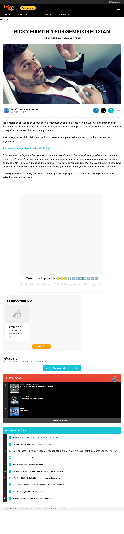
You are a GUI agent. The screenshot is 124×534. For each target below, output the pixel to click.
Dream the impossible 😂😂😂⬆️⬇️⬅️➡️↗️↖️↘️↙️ (62, 278)
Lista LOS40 (7, 14)
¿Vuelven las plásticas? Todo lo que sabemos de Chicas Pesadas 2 (38, 485)
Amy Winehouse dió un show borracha (28, 464)
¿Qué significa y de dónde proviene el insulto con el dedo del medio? (39, 471)
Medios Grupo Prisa (62, 522)
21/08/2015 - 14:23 (19, 112)
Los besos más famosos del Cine (25, 458)
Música (4, 19)
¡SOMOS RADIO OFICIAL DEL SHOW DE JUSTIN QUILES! (36, 437)
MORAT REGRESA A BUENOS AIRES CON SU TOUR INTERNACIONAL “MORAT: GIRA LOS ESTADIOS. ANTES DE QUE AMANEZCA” (65, 451)
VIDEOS (35, 14)
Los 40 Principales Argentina (24, 109)
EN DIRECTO (29, 8)
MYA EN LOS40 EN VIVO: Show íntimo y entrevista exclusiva (36, 478)
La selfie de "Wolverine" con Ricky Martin (15, 332)
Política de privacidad (16, 509)
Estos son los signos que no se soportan (28, 491)
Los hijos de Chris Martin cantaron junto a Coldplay (33, 444)
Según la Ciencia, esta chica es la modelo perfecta (32, 498)
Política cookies (28, 509)
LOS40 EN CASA (64, 14)
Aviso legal (6, 509)
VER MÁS (41, 346)
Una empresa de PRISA (62, 516)
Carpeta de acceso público (59, 509)
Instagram (8, 362)
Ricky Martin (22, 362)
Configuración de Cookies (42, 509)
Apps (33, 362)
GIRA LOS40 (48, 14)
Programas (22, 14)
